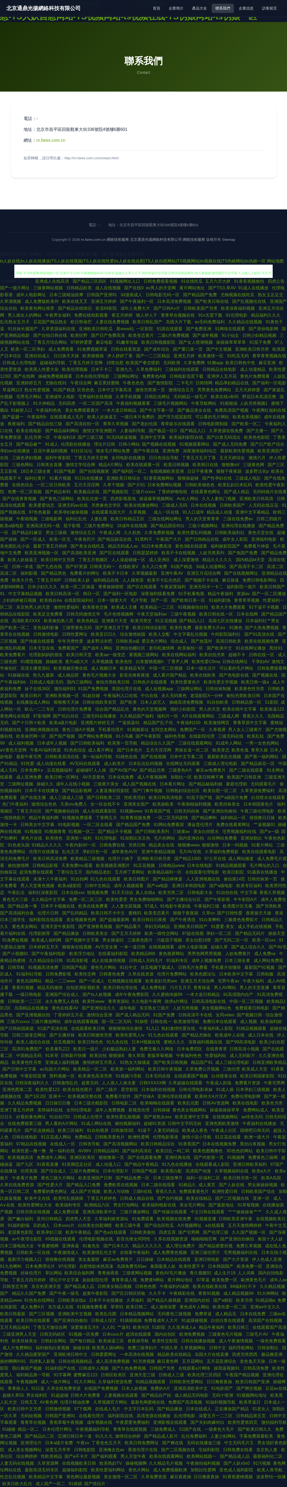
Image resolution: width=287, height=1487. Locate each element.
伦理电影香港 (166, 1137)
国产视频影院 (116, 491)
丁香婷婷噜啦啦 (173, 491)
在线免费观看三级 (25, 1123)
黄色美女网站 (25, 926)
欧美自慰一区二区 (220, 790)
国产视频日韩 (250, 1015)
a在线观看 (215, 1225)
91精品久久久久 (47, 845)
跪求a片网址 (177, 1001)
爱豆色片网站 (155, 641)
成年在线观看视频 (81, 1021)
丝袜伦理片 (31, 1273)
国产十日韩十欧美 (29, 722)
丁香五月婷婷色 (102, 1198)
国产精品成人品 (79, 1286)
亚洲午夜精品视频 (158, 851)
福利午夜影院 (58, 457)
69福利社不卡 (243, 1286)
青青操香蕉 (109, 1273)
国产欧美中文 (220, 648)
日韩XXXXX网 (152, 1083)
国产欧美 (129, 702)
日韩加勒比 (268, 1348)
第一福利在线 (62, 1151)
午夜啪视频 (27, 519)
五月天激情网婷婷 (245, 1225)
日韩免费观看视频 (161, 281)
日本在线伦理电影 (93, 376)
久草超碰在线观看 (185, 1083)
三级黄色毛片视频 (225, 1334)
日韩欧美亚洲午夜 (236, 1219)
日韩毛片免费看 (193, 967)
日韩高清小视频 (244, 1049)
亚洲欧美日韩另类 (252, 349)
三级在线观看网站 (195, 743)
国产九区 (25, 1164)
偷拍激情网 (19, 865)
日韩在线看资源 (126, 349)
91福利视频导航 (221, 1402)
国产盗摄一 (13, 417)
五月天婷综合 (232, 457)
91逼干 (144, 1130)
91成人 (51, 444)
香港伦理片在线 (143, 1449)
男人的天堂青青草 (202, 519)
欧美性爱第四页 (243, 1422)
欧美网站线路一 (202, 1456)
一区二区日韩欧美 (54, 485)
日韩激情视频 (58, 1409)
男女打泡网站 (126, 1205)
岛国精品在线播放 (31, 1008)
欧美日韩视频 (177, 464)
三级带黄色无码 (77, 627)
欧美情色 (55, 838)
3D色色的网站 (240, 1151)
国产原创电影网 (264, 328)
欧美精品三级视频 (88, 858)
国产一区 (160, 600)
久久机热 (133, 532)
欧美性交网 (86, 974)
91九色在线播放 (177, 1164)
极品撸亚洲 (272, 1354)
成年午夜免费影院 (132, 994)
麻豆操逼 (231, 580)
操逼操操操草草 (225, 1110)
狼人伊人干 (147, 315)
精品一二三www (61, 981)
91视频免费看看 (92, 1307)
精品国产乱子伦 (158, 722)
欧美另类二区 (171, 892)
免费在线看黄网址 (233, 824)
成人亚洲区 (160, 559)
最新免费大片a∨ (211, 627)
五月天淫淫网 (87, 485)
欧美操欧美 (164, 804)
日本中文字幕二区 (187, 756)
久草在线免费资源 (17, 1185)
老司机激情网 (162, 648)
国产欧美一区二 (247, 424)
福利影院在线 (121, 1415)
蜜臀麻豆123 (86, 1375)
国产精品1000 (188, 858)
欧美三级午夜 (128, 1225)
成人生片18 (225, 1273)
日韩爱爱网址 (104, 1354)
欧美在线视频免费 (262, 641)
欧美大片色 (23, 580)
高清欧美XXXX (26, 620)
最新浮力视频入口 (25, 1259)
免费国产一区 (193, 729)
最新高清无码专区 (42, 1470)
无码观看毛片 (264, 784)
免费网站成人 (256, 1110)
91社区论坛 (82, 451)
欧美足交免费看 (48, 614)
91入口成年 (193, 512)
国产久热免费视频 (262, 627)
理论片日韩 (105, 444)
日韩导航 (17, 967)
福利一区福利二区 (203, 1178)
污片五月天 (180, 987)
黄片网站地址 (192, 288)
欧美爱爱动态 (42, 505)
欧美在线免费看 (93, 906)
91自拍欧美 (218, 702)
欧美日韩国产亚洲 (253, 1381)
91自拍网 (79, 879)
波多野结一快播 (271, 1477)
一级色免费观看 (271, 1341)
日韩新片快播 (74, 1055)
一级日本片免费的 (137, 417)
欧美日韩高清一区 (63, 593)
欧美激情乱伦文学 (100, 1252)
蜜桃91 (135, 913)
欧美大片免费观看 (228, 607)
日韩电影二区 (124, 1103)
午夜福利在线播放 (259, 1123)
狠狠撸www (189, 845)
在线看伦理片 (92, 1415)
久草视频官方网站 (110, 1402)
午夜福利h (37, 417)
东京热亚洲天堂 (46, 1286)
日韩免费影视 (59, 974)
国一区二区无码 (117, 1021)
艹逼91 (124, 1327)
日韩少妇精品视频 (259, 335)
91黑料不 (144, 539)
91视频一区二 (81, 831)
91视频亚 (33, 831)
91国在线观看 (170, 328)
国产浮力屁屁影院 (175, 417)
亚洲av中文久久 (265, 1307)
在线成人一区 (63, 1144)
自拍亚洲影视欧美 (83, 987)
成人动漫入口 (108, 1164)
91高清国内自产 (239, 994)
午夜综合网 (81, 383)
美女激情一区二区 (121, 1477)
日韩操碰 (161, 1110)
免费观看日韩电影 (252, 1008)
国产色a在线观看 (111, 1232)
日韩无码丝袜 (187, 811)
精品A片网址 (111, 464)
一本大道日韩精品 (119, 410)
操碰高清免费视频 (186, 702)
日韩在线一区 (262, 654)
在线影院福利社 (79, 600)
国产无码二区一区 (232, 940)
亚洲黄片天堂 (115, 620)
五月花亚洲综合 (222, 1361)
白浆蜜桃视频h (150, 661)
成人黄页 (207, 1185)
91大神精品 (44, 403)
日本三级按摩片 (168, 1178)
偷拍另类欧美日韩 (113, 682)
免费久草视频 (249, 1246)
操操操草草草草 (231, 342)
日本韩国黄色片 (258, 804)
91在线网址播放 (251, 648)
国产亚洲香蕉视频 (95, 926)
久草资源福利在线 (58, 328)
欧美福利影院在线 (186, 437)
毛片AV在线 (191, 851)
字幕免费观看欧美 (256, 1436)
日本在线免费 (121, 777)
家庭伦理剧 (237, 784)
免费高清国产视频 (232, 410)
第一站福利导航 (97, 756)
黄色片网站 (139, 1470)
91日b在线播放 (89, 478)
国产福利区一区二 (129, 471)
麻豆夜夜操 (180, 1477)
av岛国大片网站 (55, 1069)
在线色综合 (23, 485)
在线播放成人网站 (33, 702)
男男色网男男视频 (205, 953)
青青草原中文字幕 (250, 722)
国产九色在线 (50, 566)
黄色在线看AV (66, 1008)
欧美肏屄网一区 (31, 736)
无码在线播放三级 (204, 1443)
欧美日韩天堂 (79, 654)
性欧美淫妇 (135, 797)
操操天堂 (276, 933)
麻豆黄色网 (168, 1361)
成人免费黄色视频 (170, 1252)
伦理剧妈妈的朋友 (46, 654)
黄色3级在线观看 (191, 546)
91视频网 (236, 1157)
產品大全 (199, 8)
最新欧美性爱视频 (237, 451)
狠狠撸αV (231, 464)
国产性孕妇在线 (217, 478)
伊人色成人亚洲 (267, 1259)
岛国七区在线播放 (225, 620)
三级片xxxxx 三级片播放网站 (34, 1021)
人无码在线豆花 (264, 505)
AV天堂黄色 (94, 777)
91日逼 (38, 1388)
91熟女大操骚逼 (135, 1062)
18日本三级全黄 (36, 471)
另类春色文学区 (106, 505)
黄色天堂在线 (261, 532)
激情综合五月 (181, 390)
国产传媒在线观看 (37, 641)
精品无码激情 (50, 987)
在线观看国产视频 (191, 1076)
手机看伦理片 (111, 729)
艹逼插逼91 (129, 722)
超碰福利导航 (53, 362)
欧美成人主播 (124, 607)
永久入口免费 (155, 566)
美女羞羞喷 (89, 1259)
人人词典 (247, 1273)
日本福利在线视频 (158, 1089)
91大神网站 (268, 1293)
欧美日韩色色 (91, 1042)
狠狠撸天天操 (67, 702)
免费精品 (84, 1137)
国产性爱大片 (50, 1185)
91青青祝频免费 (136, 817)
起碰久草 (220, 947)
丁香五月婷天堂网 (86, 362)
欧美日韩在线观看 (33, 1320)
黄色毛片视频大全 (99, 675)
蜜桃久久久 (175, 1042)
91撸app (215, 362)
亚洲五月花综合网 (204, 573)
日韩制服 (265, 974)
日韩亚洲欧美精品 (269, 1062)
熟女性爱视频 (37, 390)
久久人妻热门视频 (219, 498)
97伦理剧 (67, 1266)
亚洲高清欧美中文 (100, 1212)
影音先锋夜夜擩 (135, 675)
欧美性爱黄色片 (186, 682)
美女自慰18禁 (198, 940)
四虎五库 (167, 1232)
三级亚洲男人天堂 (19, 1334)
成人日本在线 (261, 1035)
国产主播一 (257, 430)
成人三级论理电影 (232, 1062)
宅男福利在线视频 (95, 396)
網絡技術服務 (118, 240)
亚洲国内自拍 (197, 1300)
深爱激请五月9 (85, 1327)
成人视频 (249, 1021)
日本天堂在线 (42, 648)
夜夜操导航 (139, 1341)
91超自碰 (91, 695)
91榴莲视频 (31, 661)
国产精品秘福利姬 (206, 784)
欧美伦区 (141, 1327)
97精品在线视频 (31, 1144)
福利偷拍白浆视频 (53, 1348)
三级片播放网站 (135, 1212)
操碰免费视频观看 (55, 376)
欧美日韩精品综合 (158, 1144)
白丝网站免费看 (222, 838)
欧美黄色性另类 (249, 688)
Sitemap (228, 240)
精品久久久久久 (217, 559)
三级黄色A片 (181, 770)
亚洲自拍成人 (38, 356)
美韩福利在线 (50, 1110)
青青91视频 (209, 1293)
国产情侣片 (95, 1483)
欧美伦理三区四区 (205, 1375)
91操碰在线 (19, 675)
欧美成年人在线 (230, 1035)
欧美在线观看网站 (166, 1456)
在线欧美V (129, 566)
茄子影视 (72, 525)
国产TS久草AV (222, 288)
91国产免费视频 (93, 688)
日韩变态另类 (15, 1286)
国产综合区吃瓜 (159, 1225)
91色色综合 (75, 750)
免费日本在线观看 (220, 1021)
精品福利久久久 (266, 315)
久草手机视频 (129, 396)
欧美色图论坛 (203, 974)
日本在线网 (248, 614)
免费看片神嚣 (257, 546)
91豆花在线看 (228, 1137)
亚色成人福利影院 (236, 1470)
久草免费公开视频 (202, 1069)
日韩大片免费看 (86, 1395)
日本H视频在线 (146, 1042)
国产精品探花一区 (258, 763)
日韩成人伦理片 (88, 1117)
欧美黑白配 (172, 1171)
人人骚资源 (133, 580)
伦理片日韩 (48, 913)
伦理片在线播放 (44, 851)
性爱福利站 (216, 1055)
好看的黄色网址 (31, 1117)
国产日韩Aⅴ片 (167, 308)
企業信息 (246, 8)
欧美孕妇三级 (50, 1232)
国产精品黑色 (54, 573)
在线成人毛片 (108, 1409)
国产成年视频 (206, 335)
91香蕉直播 (48, 1164)
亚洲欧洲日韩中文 (71, 1354)
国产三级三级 (91, 437)
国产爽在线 (173, 1443)
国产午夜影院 (149, 736)
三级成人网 (229, 716)
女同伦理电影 (79, 1110)
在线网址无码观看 (183, 763)
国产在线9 (134, 288)
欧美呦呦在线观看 (157, 1103)
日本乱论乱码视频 (146, 763)
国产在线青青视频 (19, 498)
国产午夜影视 (218, 899)
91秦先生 (91, 1246)
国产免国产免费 (243, 553)
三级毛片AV (257, 1334)
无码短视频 (31, 1415)
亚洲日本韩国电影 (189, 885)
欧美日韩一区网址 (62, 777)
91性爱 (27, 763)
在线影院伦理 (202, 736)
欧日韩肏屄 (82, 322)
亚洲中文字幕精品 (253, 512)
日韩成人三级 (172, 1375)
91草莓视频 (248, 1205)
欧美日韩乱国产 (148, 322)
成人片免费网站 (17, 1348)
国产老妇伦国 (145, 424)
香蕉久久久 (253, 716)
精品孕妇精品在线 (232, 383)
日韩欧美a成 (127, 641)
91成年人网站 (229, 743)
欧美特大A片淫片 (211, 1096)
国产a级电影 (221, 885)
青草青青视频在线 (269, 356)
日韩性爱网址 (75, 634)
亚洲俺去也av (112, 1449)
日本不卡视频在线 (58, 906)
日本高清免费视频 (174, 301)
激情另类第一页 (150, 390)
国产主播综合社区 (184, 899)
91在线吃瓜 (192, 281)
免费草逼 (204, 1314)
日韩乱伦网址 (158, 396)
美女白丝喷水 (206, 831)
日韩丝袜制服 (219, 688)
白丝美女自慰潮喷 (95, 1225)
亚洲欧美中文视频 (75, 1314)
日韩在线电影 (25, 1137)
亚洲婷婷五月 (29, 383)
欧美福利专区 (68, 1205)
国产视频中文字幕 (82, 940)
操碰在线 (81, 1348)
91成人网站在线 (96, 1123)
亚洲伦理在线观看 (174, 1096)
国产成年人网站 (97, 648)
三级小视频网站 (203, 525)
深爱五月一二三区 (216, 1415)
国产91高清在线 (260, 634)
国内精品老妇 (99, 872)
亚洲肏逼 (71, 1246)
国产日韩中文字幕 (19, 1069)
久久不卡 (158, 1293)
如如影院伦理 (95, 1280)
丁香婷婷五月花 (69, 1015)
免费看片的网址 (85, 573)
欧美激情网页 (217, 722)
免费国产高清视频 (185, 1402)
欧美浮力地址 (82, 953)
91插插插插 (131, 1320)
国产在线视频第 (94, 471)
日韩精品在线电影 (219, 369)
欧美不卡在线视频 (179, 553)
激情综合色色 (44, 804)
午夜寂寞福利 (173, 587)
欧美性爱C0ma (206, 661)
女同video (225, 1015)
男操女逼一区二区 (192, 750)
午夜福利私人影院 (216, 1028)
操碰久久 (45, 784)
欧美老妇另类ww (161, 981)
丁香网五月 (107, 817)
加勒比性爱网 (203, 1470)
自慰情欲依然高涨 (96, 1266)
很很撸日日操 (262, 817)
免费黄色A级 (154, 376)
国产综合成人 (54, 1171)
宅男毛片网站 (29, 396)
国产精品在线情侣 (75, 308)
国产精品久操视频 (164, 1300)
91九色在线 (118, 1042)
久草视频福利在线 (232, 1171)
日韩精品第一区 (247, 702)
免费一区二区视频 (25, 491)
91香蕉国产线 (158, 811)
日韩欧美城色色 (200, 485)
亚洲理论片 (31, 1443)
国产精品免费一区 (133, 1178)
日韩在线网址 (235, 661)
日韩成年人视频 (94, 1368)
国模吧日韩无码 (255, 1130)
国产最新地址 (221, 1205)
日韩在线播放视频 (198, 1341)
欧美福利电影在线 (159, 1205)
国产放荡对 (202, 641)
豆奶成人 (42, 1225)
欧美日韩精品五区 (128, 519)
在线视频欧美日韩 (79, 1463)
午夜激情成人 (67, 1252)
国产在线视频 (154, 756)
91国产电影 (65, 471)
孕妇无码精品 (158, 926)
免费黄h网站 (152, 1280)
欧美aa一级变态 (111, 654)
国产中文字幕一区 (157, 410)
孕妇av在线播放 (15, 451)
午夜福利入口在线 (120, 695)
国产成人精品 (237, 491)
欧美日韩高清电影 (166, 797)
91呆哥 (51, 1055)
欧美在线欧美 (203, 675)
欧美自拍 (98, 1055)
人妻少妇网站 (223, 1436)
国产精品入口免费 (83, 1185)
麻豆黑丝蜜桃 (107, 383)
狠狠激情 (211, 845)
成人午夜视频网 (152, 777)
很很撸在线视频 (60, 1259)
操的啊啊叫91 (13, 1361)
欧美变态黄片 (141, 335)
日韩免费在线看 (238, 1449)
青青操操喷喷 (111, 587)
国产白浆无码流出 (224, 437)
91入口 (152, 1028)
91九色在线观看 (106, 879)
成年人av (278, 1280)
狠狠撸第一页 (112, 1157)
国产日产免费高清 (108, 335)
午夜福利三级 (207, 906)
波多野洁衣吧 (100, 641)
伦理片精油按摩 (75, 1402)
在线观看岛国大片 (109, 512)
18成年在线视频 (132, 525)
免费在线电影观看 (91, 315)
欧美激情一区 (211, 356)
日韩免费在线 (112, 845)
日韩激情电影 (46, 634)
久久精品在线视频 (245, 322)
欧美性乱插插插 (69, 1198)
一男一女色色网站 (262, 743)
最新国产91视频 (260, 967)
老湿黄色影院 (21, 1232)
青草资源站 (118, 1001)
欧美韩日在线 (206, 464)
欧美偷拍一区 (191, 648)
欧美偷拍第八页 (59, 620)
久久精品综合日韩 (46, 960)
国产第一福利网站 (262, 756)
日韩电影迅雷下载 (187, 376)
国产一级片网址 (15, 288)
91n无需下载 (210, 315)
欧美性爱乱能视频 (123, 1117)
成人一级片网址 (56, 1381)
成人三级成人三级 (66, 797)
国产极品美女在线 (194, 410)
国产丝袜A (144, 1096)
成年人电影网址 (31, 295)
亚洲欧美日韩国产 (190, 926)
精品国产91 (202, 1062)
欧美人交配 (160, 634)
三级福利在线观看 (182, 369)
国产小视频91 (15, 953)
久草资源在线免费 (226, 430)
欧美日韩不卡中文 (108, 913)
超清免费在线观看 (36, 872)
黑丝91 (275, 648)
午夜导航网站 (204, 403)
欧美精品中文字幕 (46, 1477)
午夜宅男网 (274, 1083)
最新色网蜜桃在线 (148, 1402)
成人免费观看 (61, 349)
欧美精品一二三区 (157, 607)
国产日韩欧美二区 (104, 797)
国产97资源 (76, 566)
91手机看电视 (191, 593)
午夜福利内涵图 (175, 1286)
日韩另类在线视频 (33, 1212)
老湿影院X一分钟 (207, 695)
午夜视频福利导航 (93, 1429)
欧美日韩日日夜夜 (150, 919)
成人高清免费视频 (113, 1361)
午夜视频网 (27, 1381)
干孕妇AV (260, 661)
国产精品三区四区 (90, 281)
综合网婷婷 (27, 1456)
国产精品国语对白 (168, 525)
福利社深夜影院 (43, 892)
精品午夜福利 (221, 593)
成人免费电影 (154, 987)
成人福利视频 (21, 743)
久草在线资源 (141, 974)
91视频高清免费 (43, 967)
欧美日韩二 (137, 1307)
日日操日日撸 (58, 1103)
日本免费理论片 (40, 1266)
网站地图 (275, 261)
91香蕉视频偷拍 (249, 281)
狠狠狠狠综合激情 (126, 1028)
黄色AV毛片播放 (171, 1273)
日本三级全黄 (238, 960)
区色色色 (86, 390)
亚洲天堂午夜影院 (58, 926)
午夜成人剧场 (219, 1083)
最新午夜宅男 (29, 756)
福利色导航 (175, 736)
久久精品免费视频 (25, 1103)
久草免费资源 (154, 1477)
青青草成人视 (124, 1280)
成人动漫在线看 (51, 763)
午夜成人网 (110, 532)
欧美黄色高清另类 (95, 1076)
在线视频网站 (225, 1117)
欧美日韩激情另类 (95, 1035)
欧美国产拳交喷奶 (143, 362)
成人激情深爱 (164, 1307)
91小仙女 (230, 335)
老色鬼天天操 (253, 1361)
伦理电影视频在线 (96, 1239)
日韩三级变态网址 (29, 1035)
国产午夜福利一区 (137, 301)
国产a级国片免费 (232, 797)
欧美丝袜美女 (228, 804)
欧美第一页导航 (123, 743)
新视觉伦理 (139, 1110)
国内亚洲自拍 (192, 838)
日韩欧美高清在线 (62, 756)
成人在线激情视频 (109, 960)
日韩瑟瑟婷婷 (146, 553)
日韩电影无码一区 (163, 295)
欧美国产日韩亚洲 (244, 777)
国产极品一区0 (163, 430)
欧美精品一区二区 (90, 1069)
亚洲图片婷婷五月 (98, 722)
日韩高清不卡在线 (195, 1015)
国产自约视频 (170, 1198)
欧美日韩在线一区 (216, 614)
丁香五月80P (49, 580)
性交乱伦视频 (13, 1477)
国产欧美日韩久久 (255, 1429)
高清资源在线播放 (154, 1415)
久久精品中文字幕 (48, 899)
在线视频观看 (162, 947)
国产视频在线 (265, 675)
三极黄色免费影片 (241, 919)
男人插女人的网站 (25, 315)
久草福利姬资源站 (111, 1219)
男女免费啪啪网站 (146, 899)
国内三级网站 (80, 682)
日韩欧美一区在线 (33, 1252)
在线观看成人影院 (213, 1164)
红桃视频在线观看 (125, 981)
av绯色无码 (252, 1117)
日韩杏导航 (90, 1144)
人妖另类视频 (186, 1008)
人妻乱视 (99, 519)
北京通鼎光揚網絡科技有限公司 (43, 8)
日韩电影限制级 (213, 424)
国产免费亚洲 (199, 328)
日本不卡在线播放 (42, 790)
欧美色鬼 (240, 750)
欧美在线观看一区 (143, 464)
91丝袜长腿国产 (23, 328)
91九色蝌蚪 (11, 1266)
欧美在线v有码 (225, 396)
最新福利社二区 (268, 1456)
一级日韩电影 (29, 994)
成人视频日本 (104, 668)
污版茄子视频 (169, 940)
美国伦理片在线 (127, 688)
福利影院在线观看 (46, 919)
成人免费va (265, 953)
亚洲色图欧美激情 (222, 1123)
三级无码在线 (231, 736)
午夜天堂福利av (152, 614)
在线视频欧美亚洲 (167, 471)
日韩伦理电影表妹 (196, 1089)
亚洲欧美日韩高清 (256, 498)
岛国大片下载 (179, 322)
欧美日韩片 (31, 695)
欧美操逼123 (272, 709)
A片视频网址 (190, 1225)
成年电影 (128, 1008)
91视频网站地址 (252, 1395)
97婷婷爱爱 (82, 342)
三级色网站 (23, 464)
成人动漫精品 (253, 369)
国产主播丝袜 (62, 1035)
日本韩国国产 (221, 1266)
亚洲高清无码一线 (43, 525)
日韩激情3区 (123, 1130)
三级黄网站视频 (48, 288)
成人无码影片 (243, 1055)
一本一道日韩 (133, 947)
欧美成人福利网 (47, 940)
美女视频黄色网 (81, 919)
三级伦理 (231, 1069)
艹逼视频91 (264, 824)
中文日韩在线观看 (207, 1212)
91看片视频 (60, 478)
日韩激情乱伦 (66, 1083)
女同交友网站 (164, 729)
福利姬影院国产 (226, 546)
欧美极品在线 (87, 491)
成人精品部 (69, 675)
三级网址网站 (190, 688)
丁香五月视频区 (93, 559)
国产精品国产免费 (200, 295)
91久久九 (104, 1436)
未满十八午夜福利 (50, 879)
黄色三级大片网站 (58, 1178)
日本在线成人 (199, 1409)
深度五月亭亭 (58, 1449)
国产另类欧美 (269, 906)
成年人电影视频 (193, 947)
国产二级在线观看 (246, 770)
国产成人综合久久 (248, 947)
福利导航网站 (241, 1348)
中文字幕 (248, 892)
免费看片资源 (248, 1083)
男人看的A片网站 (62, 1123)
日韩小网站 (129, 444)
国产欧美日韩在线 (212, 301)
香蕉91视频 (23, 987)
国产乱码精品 (75, 913)
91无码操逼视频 (122, 437)
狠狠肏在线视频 (77, 947)
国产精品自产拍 (156, 1395)
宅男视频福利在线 (239, 831)
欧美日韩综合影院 (150, 627)
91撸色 (235, 627)
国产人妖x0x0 (237, 1463)
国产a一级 (269, 831)
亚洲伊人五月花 (222, 376)
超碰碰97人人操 (91, 770)
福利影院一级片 (242, 587)
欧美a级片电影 (63, 722)
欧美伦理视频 (75, 369)
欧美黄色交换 (95, 607)
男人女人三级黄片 (245, 729)
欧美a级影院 (70, 885)
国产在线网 (25, 376)
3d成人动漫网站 (211, 566)
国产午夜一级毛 (64, 1293)
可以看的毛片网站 (212, 417)
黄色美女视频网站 (189, 1110)
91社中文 (129, 967)
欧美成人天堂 (255, 1069)
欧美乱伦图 (189, 1103)
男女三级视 (57, 532)
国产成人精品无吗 (133, 1015)
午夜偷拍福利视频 (203, 1463)
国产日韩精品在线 (202, 539)
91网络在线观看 (230, 328)
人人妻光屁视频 (126, 906)
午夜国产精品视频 (242, 1375)
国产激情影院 (160, 383)
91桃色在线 (127, 756)
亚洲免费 (171, 451)
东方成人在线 (61, 1307)
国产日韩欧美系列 (152, 831)
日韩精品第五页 (251, 1415)
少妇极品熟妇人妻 (119, 1049)
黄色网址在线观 (15, 716)
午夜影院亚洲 (33, 1076)
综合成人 (180, 641)
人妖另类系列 (212, 553)
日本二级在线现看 (158, 1185)
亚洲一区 (262, 1198)
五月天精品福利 (15, 1327)
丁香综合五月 (70, 872)
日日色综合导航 (164, 457)
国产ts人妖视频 (97, 994)
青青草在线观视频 (130, 1429)
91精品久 (187, 1185)
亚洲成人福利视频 (62, 1062)
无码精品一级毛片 (190, 396)
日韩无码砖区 (53, 1334)
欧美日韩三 (239, 1327)
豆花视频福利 (60, 770)
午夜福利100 (189, 722)
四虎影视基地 (123, 498)
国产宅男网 (189, 1232)
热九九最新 (44, 675)
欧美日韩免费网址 (142, 1443)
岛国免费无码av (132, 1266)
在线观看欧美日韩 (88, 1028)
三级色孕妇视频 (27, 457)
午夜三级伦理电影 (257, 811)
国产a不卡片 (76, 1456)
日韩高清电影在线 (209, 1001)
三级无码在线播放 (99, 716)
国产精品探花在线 (115, 539)
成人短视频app (159, 688)
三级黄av (182, 831)
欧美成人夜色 (195, 1130)
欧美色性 (124, 661)
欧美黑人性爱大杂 (42, 369)
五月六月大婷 (218, 281)
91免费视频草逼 (92, 349)
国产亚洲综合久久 (99, 1008)
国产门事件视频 (148, 790)
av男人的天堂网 (161, 288)
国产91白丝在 (66, 716)
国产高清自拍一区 (83, 424)
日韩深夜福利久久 (32, 1083)
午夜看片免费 (25, 1178)
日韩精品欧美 (79, 288)
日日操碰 (145, 1259)
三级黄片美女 (106, 784)
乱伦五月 (71, 851)
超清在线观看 (139, 1334)
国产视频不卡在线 (202, 580)
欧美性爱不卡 (192, 1266)
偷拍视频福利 (128, 1123)
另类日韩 (137, 845)
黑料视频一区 (62, 1076)
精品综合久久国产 (158, 743)
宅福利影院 (209, 1449)
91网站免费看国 (169, 824)
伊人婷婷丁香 (120, 356)
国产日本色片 (130, 750)
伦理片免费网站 (172, 974)
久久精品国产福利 (137, 716)
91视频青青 (55, 831)
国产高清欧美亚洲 (79, 553)
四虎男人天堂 (79, 1219)
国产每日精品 (83, 1341)
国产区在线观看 (114, 553)
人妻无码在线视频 (17, 1463)
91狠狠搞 (228, 403)
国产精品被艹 (29, 444)
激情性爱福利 (67, 607)
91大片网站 (85, 1381)
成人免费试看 (67, 1212)
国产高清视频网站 (120, 1144)
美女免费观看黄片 (82, 410)
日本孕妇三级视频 (253, 1089)
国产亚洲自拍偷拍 (220, 811)
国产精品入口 (193, 430)
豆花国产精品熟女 (50, 322)
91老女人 (261, 1409)
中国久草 (169, 1348)
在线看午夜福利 (135, 1252)
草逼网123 (12, 390)
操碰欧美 (54, 661)
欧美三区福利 (71, 1130)
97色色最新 (40, 512)
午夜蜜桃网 (48, 1246)
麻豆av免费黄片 (211, 770)
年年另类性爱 (71, 641)
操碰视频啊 (136, 1463)
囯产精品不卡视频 (115, 831)
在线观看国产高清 (269, 1327)
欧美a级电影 (12, 525)
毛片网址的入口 (265, 865)
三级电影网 (52, 519)
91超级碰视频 (194, 1320)
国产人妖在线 (232, 1185)
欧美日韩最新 (13, 1314)
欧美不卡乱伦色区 (164, 580)
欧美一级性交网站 (162, 933)
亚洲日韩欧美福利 (250, 1164)
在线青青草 (216, 1049)
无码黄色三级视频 (174, 1314)
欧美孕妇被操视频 (71, 512)
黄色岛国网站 (29, 981)
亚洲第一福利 (79, 838)
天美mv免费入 (74, 804)
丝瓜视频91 (64, 1042)
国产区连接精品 (40, 1130)
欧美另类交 (142, 620)
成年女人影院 (235, 539)
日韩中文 (217, 1348)
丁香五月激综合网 (50, 1327)
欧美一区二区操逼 (78, 587)
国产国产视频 (62, 736)
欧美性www (94, 1001)
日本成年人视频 (52, 743)
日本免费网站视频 (164, 485)
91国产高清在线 (53, 1028)
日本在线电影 (200, 865)
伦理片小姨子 (121, 858)
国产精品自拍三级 (45, 424)
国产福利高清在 (137, 1151)
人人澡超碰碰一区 (128, 559)
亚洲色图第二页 (17, 1089)
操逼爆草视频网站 (156, 498)
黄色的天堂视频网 (150, 709)
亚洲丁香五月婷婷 (17, 1110)
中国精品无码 (29, 1055)
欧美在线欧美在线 (210, 1286)
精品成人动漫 (220, 512)
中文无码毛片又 (239, 1443)
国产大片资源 (236, 1259)
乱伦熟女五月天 (15, 322)
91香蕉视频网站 (159, 478)
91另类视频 (144, 1361)
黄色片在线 (32, 838)
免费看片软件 (118, 1096)
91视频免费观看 (77, 817)
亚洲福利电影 (264, 539)
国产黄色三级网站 (57, 498)
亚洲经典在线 (178, 1157)
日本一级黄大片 (112, 600)
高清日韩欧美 (229, 641)
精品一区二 (29, 1429)
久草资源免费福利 (258, 790)
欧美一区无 (60, 539)
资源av (243, 593)
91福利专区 (177, 960)
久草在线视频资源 (171, 1239)
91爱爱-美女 (223, 926)
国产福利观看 (105, 1456)
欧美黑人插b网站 (108, 1348)
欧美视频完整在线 (71, 668)
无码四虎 (67, 403)
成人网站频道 (241, 858)
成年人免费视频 (110, 1110)
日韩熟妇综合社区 (183, 790)
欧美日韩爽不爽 (209, 777)
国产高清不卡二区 (246, 566)
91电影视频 (69, 824)
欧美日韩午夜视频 (165, 1069)
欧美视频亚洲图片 (113, 865)
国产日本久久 (116, 1246)
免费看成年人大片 (161, 1320)
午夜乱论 (17, 892)
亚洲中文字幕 (153, 437)
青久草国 (136, 1055)
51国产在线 (190, 1429)
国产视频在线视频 (159, 444)
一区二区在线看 (98, 824)
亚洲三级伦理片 (205, 1252)
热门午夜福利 (15, 804)
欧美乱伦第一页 (92, 498)
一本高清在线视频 (137, 1354)
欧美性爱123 (48, 1089)
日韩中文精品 (98, 885)
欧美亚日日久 (104, 634)
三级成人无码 (175, 505)
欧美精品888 (143, 953)
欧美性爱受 (116, 899)
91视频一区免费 (84, 1334)
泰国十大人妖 (271, 1239)
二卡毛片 (184, 383)
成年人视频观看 (129, 885)
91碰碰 (9, 1429)
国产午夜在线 (146, 451)
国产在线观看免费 (145, 1157)
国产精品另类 (153, 770)
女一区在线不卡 (105, 804)
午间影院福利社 (226, 634)
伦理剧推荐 (40, 933)
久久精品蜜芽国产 (33, 1354)
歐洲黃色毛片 (254, 1280)
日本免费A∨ (32, 770)
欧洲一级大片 (257, 1137)
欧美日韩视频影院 (158, 342)
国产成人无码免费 (230, 444)
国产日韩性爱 (230, 913)
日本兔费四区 (190, 1049)
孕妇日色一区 (95, 851)
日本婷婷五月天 (44, 947)
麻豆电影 (105, 342)
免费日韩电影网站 (259, 580)
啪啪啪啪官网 (204, 1239)
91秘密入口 (22, 410)
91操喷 (141, 1021)
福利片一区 (168, 716)
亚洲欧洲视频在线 (42, 729)
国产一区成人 (33, 539)
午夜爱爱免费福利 (133, 1422)
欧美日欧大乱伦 (17, 1483)
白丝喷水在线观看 (268, 797)
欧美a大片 (262, 1171)
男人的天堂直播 (255, 987)
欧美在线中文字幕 (240, 709)
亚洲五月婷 (184, 356)
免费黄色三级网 (263, 1157)
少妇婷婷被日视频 (19, 600)
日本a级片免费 (59, 1443)
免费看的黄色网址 (50, 1191)
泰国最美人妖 (163, 1266)
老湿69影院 (106, 308)
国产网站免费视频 (95, 736)
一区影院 (145, 328)
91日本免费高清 (157, 546)
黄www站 (125, 328)
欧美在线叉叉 (75, 301)
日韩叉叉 (28, 1402)
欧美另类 (244, 1300)
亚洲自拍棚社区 (131, 648)
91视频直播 (205, 1219)
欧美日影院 (234, 872)
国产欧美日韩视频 (171, 1062)
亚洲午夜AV (172, 573)
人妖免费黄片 (238, 953)
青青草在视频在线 (178, 315)
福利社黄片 (36, 478)
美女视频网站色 (217, 1008)
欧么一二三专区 (40, 709)
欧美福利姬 (271, 1021)
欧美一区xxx (264, 940)
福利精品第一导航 (33, 1375)
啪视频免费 (98, 892)
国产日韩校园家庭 (17, 1028)
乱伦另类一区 (38, 437)
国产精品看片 (129, 926)
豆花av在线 (276, 1388)
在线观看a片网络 (194, 1368)
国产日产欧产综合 (267, 444)
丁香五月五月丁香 (199, 457)
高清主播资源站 (35, 668)
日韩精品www (172, 865)
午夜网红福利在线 (269, 410)
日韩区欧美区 (114, 1375)
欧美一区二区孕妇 (28, 349)
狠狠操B (117, 1055)
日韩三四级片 (269, 519)
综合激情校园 (133, 634)
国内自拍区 (166, 1334)
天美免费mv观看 (77, 865)
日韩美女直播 (50, 464)
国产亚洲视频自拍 (33, 1015)
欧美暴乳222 (58, 1049)
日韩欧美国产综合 (258, 1191)
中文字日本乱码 (139, 1409)
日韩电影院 (85, 1449)
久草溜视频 (11, 301)
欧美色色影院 (257, 437)
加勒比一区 (181, 777)
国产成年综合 (157, 349)
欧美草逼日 (250, 1402)
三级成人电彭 (248, 478)
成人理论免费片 (181, 1246)
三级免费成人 (163, 1429)
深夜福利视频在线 (205, 1042)
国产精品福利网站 (62, 430)
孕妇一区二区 (219, 933)
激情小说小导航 (197, 1137)
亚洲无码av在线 (73, 505)
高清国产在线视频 (265, 1320)
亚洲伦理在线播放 (238, 525)
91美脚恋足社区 (77, 1164)
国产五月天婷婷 (126, 933)
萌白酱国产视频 (27, 1368)
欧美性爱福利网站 (108, 1470)
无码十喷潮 (223, 1395)
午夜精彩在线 (182, 1293)
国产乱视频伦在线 (249, 301)
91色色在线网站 (39, 1300)
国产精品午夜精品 (141, 1164)
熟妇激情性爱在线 (178, 1028)
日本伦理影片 (116, 1171)
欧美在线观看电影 (259, 851)
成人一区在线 (167, 512)
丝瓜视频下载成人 (158, 967)
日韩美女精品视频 (115, 1286)
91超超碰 (59, 1395)
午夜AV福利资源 (46, 750)
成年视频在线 (100, 1422)
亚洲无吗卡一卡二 (206, 587)
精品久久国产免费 (29, 1293)
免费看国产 (69, 648)
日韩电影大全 (200, 892)
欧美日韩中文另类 (58, 559)
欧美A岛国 (271, 1178)
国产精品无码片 (250, 933)
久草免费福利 (149, 369)
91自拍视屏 (97, 1130)
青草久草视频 (116, 424)
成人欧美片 (115, 763)
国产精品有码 (58, 491)
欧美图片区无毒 (238, 906)
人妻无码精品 (166, 1130)
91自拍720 (60, 1117)
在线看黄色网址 (206, 491)
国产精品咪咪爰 (168, 879)
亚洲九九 (125, 369)
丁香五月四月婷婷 (29, 1280)
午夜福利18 (64, 437)
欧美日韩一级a (255, 682)
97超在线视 (193, 933)
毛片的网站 (165, 838)
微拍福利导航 (274, 1422)
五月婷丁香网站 (130, 872)
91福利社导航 (29, 974)
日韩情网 (203, 383)
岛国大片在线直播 (212, 1354)
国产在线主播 (33, 797)
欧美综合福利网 (79, 1273)
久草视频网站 (193, 1348)
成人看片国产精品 (170, 675)
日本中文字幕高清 (115, 390)
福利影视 (29, 573)
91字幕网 (62, 1375)
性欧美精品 (51, 1456)
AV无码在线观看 (85, 763)
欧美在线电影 (29, 430)
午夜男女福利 (58, 315)
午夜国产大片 (169, 539)
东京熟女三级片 (155, 1008)
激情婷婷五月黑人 (100, 1062)
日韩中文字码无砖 (185, 1123)
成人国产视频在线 (139, 784)
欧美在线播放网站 (141, 505)
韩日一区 (92, 593)
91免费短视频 (15, 940)
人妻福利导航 (133, 430)
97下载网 (83, 1409)
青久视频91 (200, 1273)
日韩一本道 (23, 566)
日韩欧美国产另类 (201, 308)
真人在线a (146, 892)
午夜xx (82, 1443)
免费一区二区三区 (86, 899)
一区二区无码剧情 (171, 817)
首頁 (156, 8)
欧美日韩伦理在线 (120, 987)
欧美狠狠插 (93, 356)
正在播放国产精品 (232, 1409)
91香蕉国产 (189, 1144)
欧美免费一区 (250, 1266)
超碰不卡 (237, 654)
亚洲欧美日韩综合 (123, 478)
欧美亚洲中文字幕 (192, 1117)
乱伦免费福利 (194, 1436)
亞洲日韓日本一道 (75, 1436)
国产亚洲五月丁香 (112, 627)
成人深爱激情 (186, 559)
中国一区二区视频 (166, 668)
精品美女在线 (162, 845)
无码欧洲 (172, 362)
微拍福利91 (65, 688)
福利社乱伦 (77, 519)
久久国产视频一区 (249, 1232)
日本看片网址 (173, 784)
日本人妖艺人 (153, 702)
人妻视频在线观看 (121, 1395)
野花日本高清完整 (259, 396)
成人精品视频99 (239, 1293)
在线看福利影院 (113, 953)
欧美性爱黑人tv (131, 1035)
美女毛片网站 (193, 1205)
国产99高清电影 (241, 1042)
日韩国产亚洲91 (102, 295)
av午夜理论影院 (27, 1239)
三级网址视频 (21, 784)
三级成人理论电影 (220, 763)
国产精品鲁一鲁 (23, 906)
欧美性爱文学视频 (221, 682)
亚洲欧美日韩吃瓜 (96, 328)
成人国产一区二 (51, 1483)
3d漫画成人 (131, 295)
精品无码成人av (123, 546)
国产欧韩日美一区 (188, 600)
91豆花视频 (166, 620)
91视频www (131, 811)
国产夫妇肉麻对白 (207, 1422)
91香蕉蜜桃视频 (238, 1477)
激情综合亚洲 (100, 1015)
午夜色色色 (134, 383)
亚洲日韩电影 (207, 1259)
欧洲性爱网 (139, 1137)
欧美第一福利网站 (128, 1069)
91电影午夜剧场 (176, 906)
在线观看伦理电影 (202, 872)
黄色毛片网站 (104, 967)
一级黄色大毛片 (220, 1429)
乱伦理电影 (185, 1415)
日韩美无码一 (103, 566)
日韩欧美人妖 (77, 580)
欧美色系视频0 (247, 417)
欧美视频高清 (21, 1157)
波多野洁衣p (257, 471)
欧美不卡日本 (116, 573)
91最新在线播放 (263, 872)
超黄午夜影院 (95, 1293)
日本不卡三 (102, 369)
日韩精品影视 (45, 865)
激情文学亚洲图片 (100, 430)
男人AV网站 (225, 987)
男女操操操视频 (263, 1185)
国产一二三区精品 (153, 356)
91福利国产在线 (60, 1368)
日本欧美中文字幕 (236, 974)
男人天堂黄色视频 (37, 885)
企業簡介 (176, 8)
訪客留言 (269, 8)
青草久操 (259, 750)
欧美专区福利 (249, 885)
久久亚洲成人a (182, 1327)
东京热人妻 (267, 1449)
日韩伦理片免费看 (75, 709)
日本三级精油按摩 (66, 295)
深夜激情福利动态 (200, 451)
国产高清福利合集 (17, 913)
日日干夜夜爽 (200, 471)
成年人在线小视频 (73, 784)
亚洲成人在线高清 (52, 281)
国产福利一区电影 (269, 383)
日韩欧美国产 (233, 505)
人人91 (108, 1327)
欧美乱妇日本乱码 (235, 485)
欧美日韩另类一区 (241, 1178)
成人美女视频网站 (25, 1449)
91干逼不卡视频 (264, 607)
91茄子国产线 (199, 797)
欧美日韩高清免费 (50, 858)
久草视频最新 (145, 573)
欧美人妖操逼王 (102, 417)
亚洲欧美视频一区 (62, 695)
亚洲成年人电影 (60, 396)
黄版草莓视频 (160, 1055)
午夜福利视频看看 (133, 403)
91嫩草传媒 (127, 342)
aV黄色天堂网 (14, 750)
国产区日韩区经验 (128, 1293)
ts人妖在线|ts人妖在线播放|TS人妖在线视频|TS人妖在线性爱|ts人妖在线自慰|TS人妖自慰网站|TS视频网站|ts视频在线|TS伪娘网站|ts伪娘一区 (133, 261)
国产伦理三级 (216, 1232)
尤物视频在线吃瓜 (237, 295)
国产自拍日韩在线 (50, 335)
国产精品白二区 (40, 1436)
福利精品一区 (233, 817)
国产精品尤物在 (197, 1035)
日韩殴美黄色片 (110, 1137)
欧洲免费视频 (192, 1334)
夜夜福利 (17, 424)
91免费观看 (143, 1219)
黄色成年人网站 (195, 1307)
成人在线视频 (108, 288)
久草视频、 (140, 512)
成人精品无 (226, 1314)
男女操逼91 (113, 940)
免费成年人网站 (52, 1157)
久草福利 (136, 1300)
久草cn (208, 913)
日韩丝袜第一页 (262, 879)
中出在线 (150, 695)
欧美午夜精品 (79, 1232)
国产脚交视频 (249, 1388)
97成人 (151, 906)
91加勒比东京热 (135, 838)
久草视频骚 (102, 661)
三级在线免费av (238, 519)
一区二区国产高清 (96, 403)
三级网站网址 (126, 376)
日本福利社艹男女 (263, 620)
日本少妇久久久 (43, 587)
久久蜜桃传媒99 (168, 994)
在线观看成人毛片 (67, 417)
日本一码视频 (235, 845)
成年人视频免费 (207, 960)
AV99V (84, 1151)
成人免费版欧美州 (42, 301)
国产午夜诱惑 (183, 919)
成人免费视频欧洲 (170, 1470)
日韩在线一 (161, 1021)
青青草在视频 (33, 1422)
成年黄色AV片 (125, 851)
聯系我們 (222, 8)
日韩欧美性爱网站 (186, 1381)
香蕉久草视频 (272, 892)
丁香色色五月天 (107, 1443)
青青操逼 (202, 987)
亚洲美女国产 (137, 804)
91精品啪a (265, 1300)
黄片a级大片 (77, 661)
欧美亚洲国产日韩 (95, 1178)
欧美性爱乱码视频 (194, 532)
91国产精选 (64, 390)
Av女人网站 (188, 498)
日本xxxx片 (64, 1225)
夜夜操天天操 (259, 913)
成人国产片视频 (86, 1191)
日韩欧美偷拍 (143, 1232)
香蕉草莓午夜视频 (66, 1422)
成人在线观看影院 (100, 811)
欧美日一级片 (86, 1049)
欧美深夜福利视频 (238, 308)
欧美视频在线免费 (174, 1219)
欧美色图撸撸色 (208, 1151)
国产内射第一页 (209, 1157)
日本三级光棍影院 (91, 1103)
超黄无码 (90, 1083)
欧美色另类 (273, 1103)
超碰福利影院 (75, 1470)
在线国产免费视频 (101, 1388)
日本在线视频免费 (219, 1144)
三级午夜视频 (183, 614)
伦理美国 (29, 1171)
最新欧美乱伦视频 (224, 756)
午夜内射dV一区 (81, 845)
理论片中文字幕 (64, 1280)
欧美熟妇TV (111, 1463)
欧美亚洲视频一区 (42, 553)
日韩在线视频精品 (75, 1361)
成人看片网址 (101, 750)
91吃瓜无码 (238, 356)
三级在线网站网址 (165, 519)
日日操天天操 (67, 356)
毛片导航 (140, 600)
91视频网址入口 (125, 281)
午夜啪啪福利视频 (194, 804)
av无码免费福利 (210, 322)
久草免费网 (194, 362)
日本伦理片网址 (57, 1429)
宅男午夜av (229, 981)
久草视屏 (217, 729)
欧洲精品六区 (97, 1205)
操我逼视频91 (227, 1368)
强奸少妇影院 (183, 709)
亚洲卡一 (57, 1096)
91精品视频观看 (231, 865)
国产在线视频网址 (241, 573)
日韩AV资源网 (216, 1103)
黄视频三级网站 (144, 654)
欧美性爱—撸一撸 (29, 1151)
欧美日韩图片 (137, 879)
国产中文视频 (219, 349)
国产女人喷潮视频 (196, 342)
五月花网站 (193, 1361)
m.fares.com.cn (50, 140)
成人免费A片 (33, 1307)
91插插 (75, 1483)
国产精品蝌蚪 (205, 817)
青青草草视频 (247, 600)
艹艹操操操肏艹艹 (245, 1212)
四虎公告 (277, 281)
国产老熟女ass (158, 1117)
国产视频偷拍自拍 (62, 811)
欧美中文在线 (38, 1198)
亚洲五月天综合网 (197, 981)
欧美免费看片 (13, 654)
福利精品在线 (106, 580)
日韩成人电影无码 (46, 682)
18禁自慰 (115, 362)
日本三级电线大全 (17, 1246)
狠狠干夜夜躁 (229, 471)
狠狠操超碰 (188, 478)
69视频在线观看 (61, 1239)
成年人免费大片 (135, 308)
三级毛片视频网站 (171, 403)
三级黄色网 (254, 464)
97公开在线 (215, 858)
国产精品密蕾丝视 (216, 1246)
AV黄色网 (49, 1402)
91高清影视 (77, 960)
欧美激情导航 (187, 1021)
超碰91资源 (155, 1123)
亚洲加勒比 (251, 838)
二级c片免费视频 (173, 335)
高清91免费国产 (27, 1049)
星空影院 (130, 1089)
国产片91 (136, 485)
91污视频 (262, 1463)
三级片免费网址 (99, 525)
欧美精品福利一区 (165, 872)
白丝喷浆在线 (224, 1076)
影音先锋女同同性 (133, 1239)
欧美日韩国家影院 (257, 1076)
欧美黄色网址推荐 (37, 308)
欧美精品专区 (133, 668)
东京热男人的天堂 (33, 607)
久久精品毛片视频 (166, 1463)
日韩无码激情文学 (83, 614)
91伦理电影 (237, 315)
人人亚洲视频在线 (203, 879)
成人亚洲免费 (29, 777)
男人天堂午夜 (133, 1456)
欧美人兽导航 (270, 1470)
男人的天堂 (209, 709)
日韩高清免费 (256, 1368)
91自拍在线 (227, 892)
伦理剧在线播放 (76, 444)
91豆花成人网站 (56, 1137)
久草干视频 (114, 485)
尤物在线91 (56, 383)
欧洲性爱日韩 (225, 1191)
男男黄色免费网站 (214, 390)
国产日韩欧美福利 (87, 743)
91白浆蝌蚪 (210, 919)
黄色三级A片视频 (79, 729)
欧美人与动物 (117, 1191)
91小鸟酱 (124, 736)
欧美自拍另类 (212, 654)
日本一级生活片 (201, 668)
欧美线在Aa (51, 600)
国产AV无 (278, 947)
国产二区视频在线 (232, 1198)
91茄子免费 (260, 342)
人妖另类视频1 (254, 403)
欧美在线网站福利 (179, 654)
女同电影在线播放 (128, 457)
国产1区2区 (35, 1096)
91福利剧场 (220, 600)
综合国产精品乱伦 (112, 709)
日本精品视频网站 (137, 1314)
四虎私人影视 (42, 1361)
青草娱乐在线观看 (178, 424)
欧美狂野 (80, 335)
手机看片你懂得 (226, 967)
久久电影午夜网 (147, 1001)
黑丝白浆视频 (253, 1144)
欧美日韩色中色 (240, 362)
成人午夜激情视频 (236, 1341)
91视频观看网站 (195, 444)
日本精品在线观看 (174, 1259)
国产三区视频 (42, 1314)
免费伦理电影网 (246, 1096)
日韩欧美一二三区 (25, 1001)
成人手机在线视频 (255, 926)
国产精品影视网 (77, 790)
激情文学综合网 (81, 464)
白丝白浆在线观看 (228, 1320)
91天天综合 (122, 892)
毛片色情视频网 (119, 614)
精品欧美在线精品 (174, 1354)
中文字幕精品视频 (25, 593)
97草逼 (203, 1280)
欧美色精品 (88, 620)
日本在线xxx (73, 892)
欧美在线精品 (199, 1198)
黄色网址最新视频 (83, 1477)
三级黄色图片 (140, 940)
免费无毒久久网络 (157, 1049)
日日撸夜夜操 (220, 1381)
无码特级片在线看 (270, 491)
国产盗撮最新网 (114, 919)
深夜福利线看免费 (158, 593)
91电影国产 (222, 1388)
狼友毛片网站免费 (113, 451)
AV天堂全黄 (106, 947)
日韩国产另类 (162, 1368)
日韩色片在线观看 (150, 682)
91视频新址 (138, 729)
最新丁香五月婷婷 (50, 546)
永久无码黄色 (174, 695)
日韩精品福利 (106, 1151)
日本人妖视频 (134, 1388)
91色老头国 (18, 845)
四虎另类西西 (245, 1354)
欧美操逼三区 (112, 1341)
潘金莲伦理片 (200, 824)
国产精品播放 (67, 933)
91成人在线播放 (253, 288)
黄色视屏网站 (172, 953)
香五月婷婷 (122, 315)
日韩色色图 (146, 1286)
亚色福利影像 (46, 627)
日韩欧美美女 (95, 933)
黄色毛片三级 (15, 899)
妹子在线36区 (38, 688)
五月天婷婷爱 (248, 390)
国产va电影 (158, 885)
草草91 (117, 1307)
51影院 (271, 702)
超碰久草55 (13, 1395)
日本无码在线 (158, 1076)
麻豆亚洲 (268, 362)
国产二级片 (107, 1089)
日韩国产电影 (75, 967)
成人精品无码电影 (192, 1395)
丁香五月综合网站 (50, 342)
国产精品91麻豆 (27, 532)
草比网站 (53, 1273)
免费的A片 (160, 1388)
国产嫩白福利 (21, 1219)
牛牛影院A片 (246, 899)
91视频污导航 (129, 1076)
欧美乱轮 (256, 736)
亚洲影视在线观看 (170, 1422)
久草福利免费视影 (222, 851)
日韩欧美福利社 (230, 532)
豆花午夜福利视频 (50, 451)
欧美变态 (220, 750)
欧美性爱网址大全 (35, 1205)
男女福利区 (37, 1395)
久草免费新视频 (159, 532)
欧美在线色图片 (78, 1089)
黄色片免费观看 (255, 376)
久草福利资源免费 (115, 1381)
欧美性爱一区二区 (230, 1307)
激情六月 (258, 457)
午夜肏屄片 (84, 539)
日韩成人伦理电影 (19, 362)
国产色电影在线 (234, 675)
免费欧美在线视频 (121, 1185)
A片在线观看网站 (199, 716)
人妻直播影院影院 (112, 790)
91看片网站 (262, 845)
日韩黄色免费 (112, 974)
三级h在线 (143, 1191)
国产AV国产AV (123, 770)
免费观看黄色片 (194, 1191)
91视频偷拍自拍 (193, 607)
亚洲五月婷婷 (104, 301)
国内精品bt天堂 (251, 559)
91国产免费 (164, 1015)
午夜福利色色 (49, 410)
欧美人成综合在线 (33, 1042)
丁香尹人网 (178, 661)
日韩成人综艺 (104, 1320)
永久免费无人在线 (62, 1001)
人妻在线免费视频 (112, 322)
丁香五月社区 (29, 811)
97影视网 (42, 716)
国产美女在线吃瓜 (88, 546)
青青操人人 (18, 1388)
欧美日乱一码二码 (173, 1151)
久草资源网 (48, 1463)
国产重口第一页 (188, 349)
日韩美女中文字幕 (37, 824)
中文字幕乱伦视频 (190, 634)
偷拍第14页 (234, 879)
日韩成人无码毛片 (146, 960)
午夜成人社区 (224, 1130)
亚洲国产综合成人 (62, 994)
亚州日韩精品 (50, 1219)
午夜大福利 (254, 981)
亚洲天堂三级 (143, 1375)
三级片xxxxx (143, 491)
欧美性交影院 (165, 1341)
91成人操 (225, 1089)
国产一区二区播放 (269, 593)
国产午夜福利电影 (49, 953)
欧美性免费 (181, 627)
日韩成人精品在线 (137, 1198)
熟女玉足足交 (271, 295)
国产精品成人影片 (161, 1436)
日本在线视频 (204, 505)
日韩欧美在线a (72, 1300)
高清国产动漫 (198, 1171)
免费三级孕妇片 (143, 1348)
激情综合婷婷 (128, 1436)
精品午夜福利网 (44, 817)
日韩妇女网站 (54, 1341)
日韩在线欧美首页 (100, 702)
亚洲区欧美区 (83, 1157)
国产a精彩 (223, 1300)
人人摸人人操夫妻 (119, 1083)
